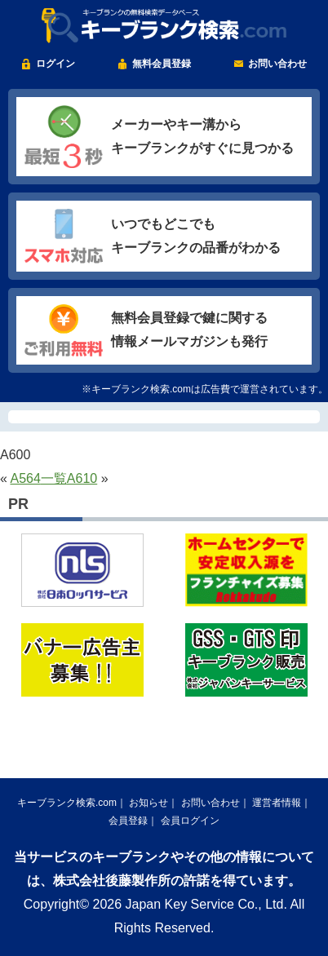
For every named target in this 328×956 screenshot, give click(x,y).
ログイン (55, 63)
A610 (82, 478)
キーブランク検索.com (67, 802)
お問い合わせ (277, 63)
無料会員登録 (161, 63)
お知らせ (148, 802)
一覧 (54, 478)
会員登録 (128, 820)
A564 (25, 478)
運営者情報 (276, 802)
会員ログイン (190, 820)
